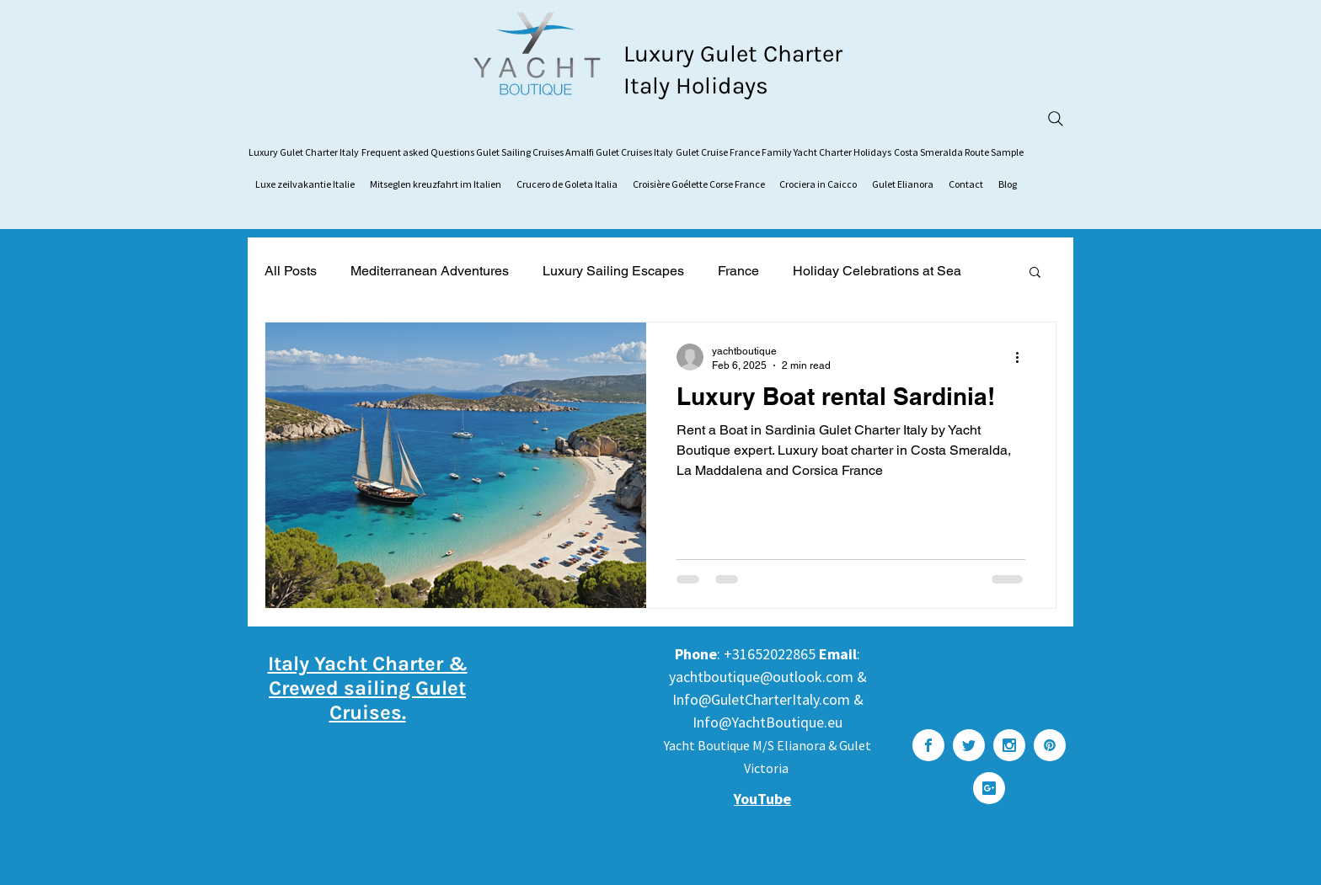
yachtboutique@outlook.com (761, 676)
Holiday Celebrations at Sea (877, 271)
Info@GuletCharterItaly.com (761, 699)
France (738, 271)
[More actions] (1023, 357)
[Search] (1055, 118)
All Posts (291, 271)
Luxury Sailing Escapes (613, 271)
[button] (1035, 273)
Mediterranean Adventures (429, 271)
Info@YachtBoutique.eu (767, 722)
